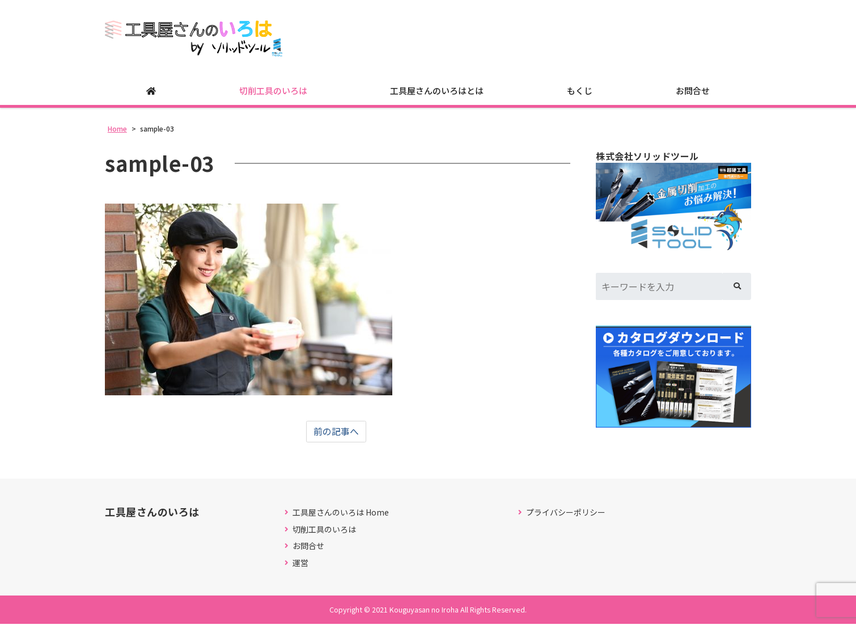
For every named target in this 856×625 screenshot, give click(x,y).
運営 (300, 563)
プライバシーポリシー (565, 513)
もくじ (579, 91)
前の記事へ (336, 432)
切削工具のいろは (273, 91)
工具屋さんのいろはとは (437, 91)
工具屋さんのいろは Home (341, 513)
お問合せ (693, 91)
